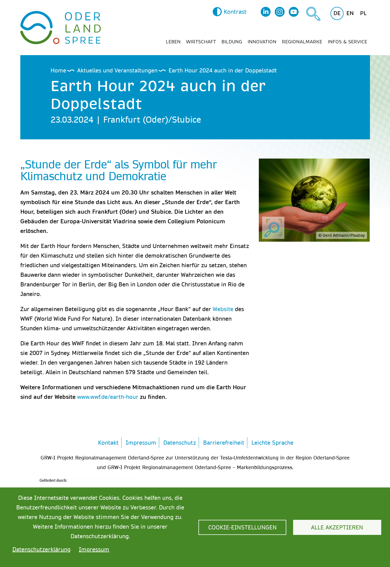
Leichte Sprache (272, 442)
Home (58, 70)
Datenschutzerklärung (41, 549)
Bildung (231, 42)
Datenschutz (179, 442)
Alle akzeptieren (337, 527)
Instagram (280, 12)
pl (363, 13)
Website (223, 308)
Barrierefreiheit (223, 442)
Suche (313, 14)
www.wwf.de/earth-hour (107, 396)
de (337, 13)
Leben (173, 42)
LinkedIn (266, 12)
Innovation (262, 42)
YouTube (294, 12)
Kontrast (235, 11)
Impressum (141, 442)
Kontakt (108, 442)
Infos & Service (347, 42)
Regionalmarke (302, 42)
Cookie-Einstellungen (242, 527)
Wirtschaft (201, 42)
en (350, 13)
